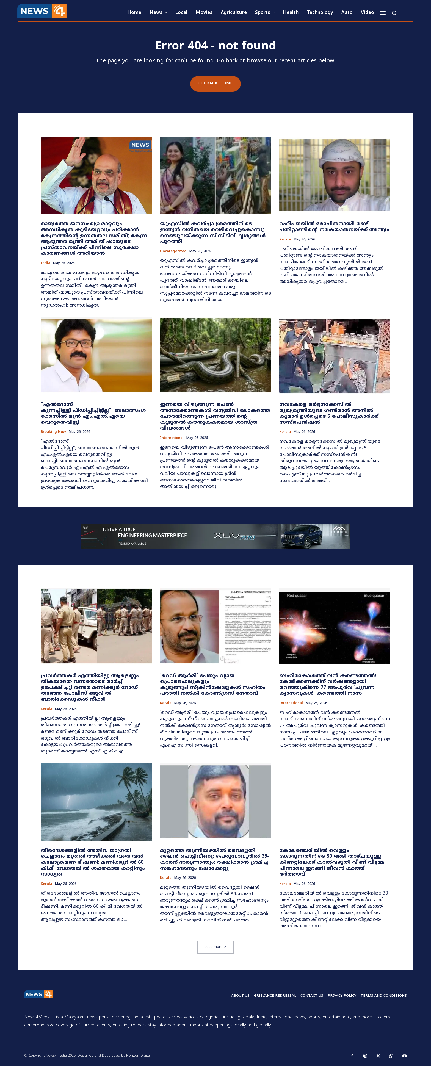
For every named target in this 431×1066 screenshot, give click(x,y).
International (172, 438)
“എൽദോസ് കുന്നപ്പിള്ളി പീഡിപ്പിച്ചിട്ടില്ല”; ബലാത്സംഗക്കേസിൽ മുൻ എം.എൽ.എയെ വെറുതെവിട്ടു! (93, 414)
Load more (215, 947)
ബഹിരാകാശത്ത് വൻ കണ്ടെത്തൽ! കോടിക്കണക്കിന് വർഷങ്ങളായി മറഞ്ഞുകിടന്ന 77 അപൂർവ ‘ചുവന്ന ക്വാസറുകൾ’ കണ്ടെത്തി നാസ (327, 685)
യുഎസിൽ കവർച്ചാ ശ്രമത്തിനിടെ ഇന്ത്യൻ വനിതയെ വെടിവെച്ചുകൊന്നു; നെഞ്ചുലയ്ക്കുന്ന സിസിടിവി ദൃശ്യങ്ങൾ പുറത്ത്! (213, 233)
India (45, 264)
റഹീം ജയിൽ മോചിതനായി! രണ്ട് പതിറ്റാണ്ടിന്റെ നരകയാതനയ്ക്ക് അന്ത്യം (334, 227)
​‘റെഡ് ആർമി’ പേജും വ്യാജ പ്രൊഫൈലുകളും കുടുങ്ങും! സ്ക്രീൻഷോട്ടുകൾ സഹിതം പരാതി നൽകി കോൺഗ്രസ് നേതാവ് (213, 685)
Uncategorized (173, 252)
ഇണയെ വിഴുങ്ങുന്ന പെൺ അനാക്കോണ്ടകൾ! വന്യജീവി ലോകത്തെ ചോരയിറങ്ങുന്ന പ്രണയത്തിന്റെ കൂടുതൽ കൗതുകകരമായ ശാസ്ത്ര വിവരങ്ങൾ (215, 417)
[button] (394, 13)
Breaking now (53, 432)
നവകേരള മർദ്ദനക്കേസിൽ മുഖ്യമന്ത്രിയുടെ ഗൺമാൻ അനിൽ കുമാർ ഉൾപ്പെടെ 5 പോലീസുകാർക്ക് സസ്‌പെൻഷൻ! (328, 414)
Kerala (285, 240)
